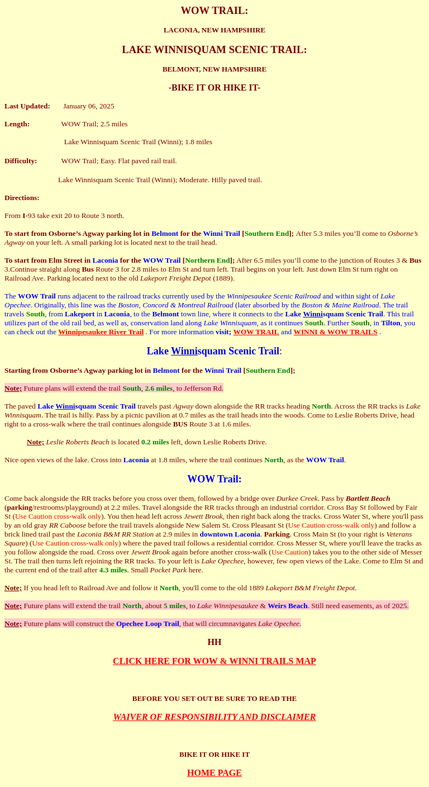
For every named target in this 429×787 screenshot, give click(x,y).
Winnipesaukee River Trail (101, 332)
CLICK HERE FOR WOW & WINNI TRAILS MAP (214, 661)
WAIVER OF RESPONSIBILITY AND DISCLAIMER (214, 717)
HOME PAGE (214, 772)
